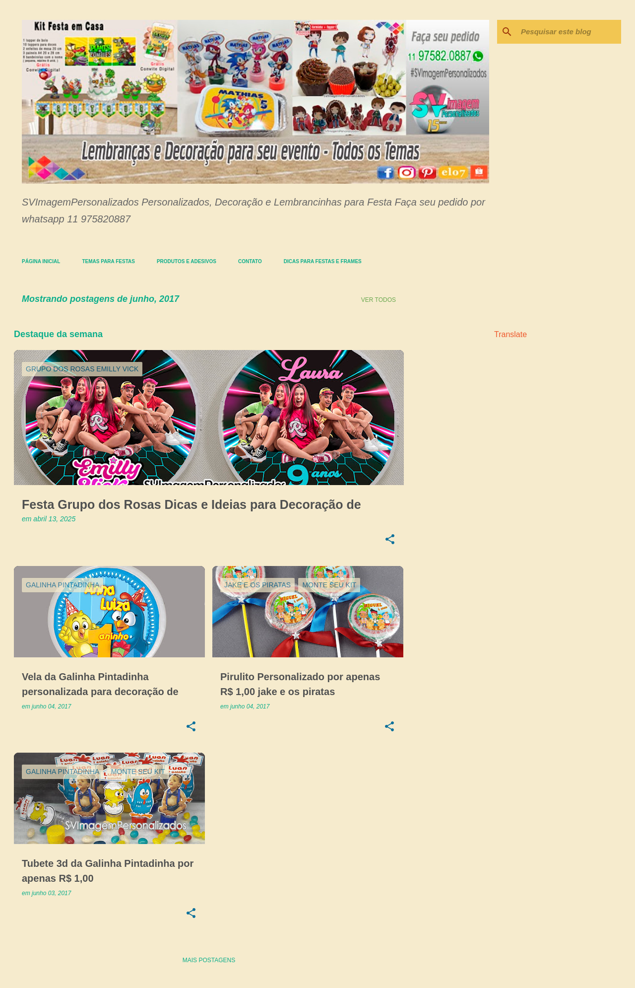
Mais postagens (209, 960)
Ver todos (378, 299)
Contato (250, 261)
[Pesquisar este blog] (569, 32)
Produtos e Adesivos (186, 261)
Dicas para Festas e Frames (323, 261)
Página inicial (41, 261)
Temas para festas (108, 261)
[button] (390, 540)
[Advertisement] (443, 467)
